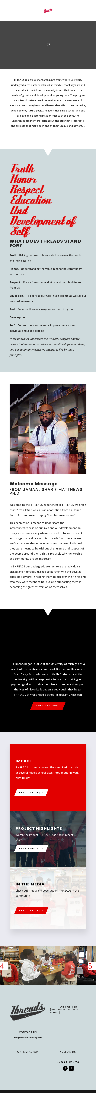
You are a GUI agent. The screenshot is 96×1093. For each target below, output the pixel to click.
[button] (4, 966)
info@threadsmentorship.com (28, 1037)
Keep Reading (47, 705)
